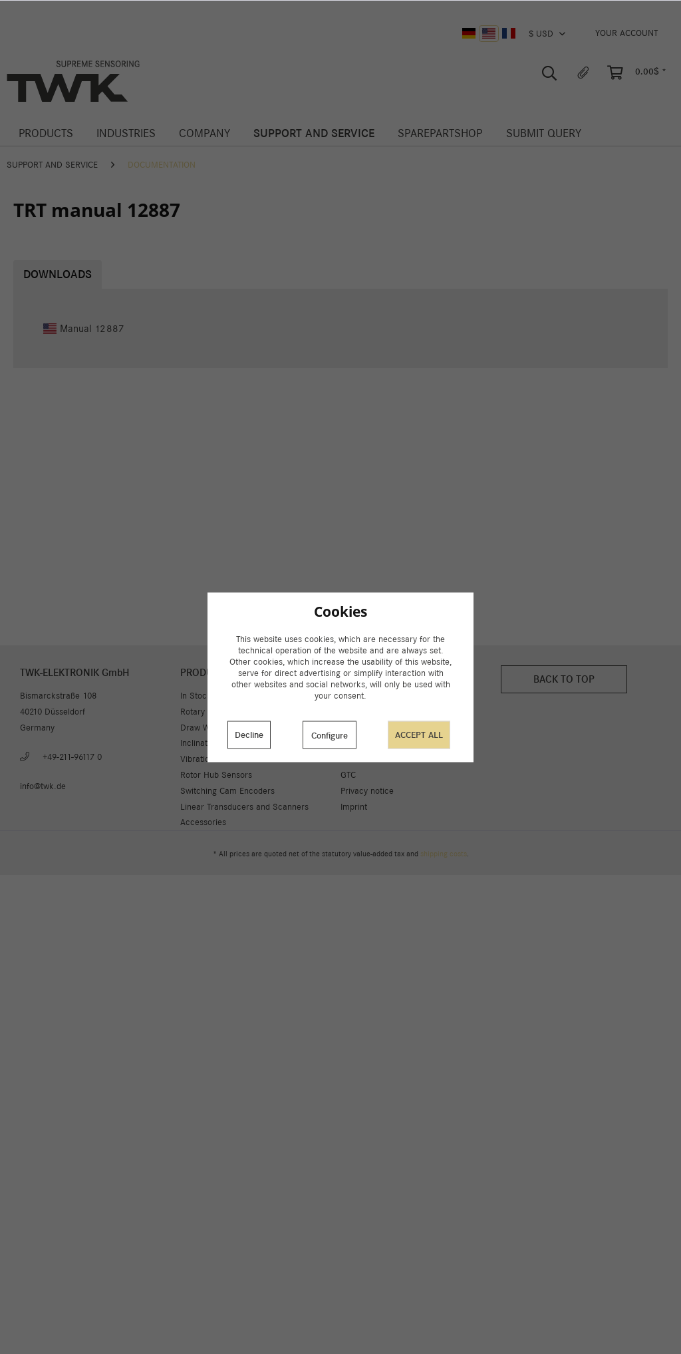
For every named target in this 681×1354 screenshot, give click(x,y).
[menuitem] (626, 33)
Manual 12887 (83, 328)
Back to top (564, 679)
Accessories (203, 822)
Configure (329, 735)
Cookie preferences (377, 711)
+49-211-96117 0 (72, 756)
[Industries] (125, 133)
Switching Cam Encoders (227, 790)
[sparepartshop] (440, 133)
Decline (249, 735)
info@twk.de (43, 786)
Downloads (57, 274)
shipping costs (443, 853)
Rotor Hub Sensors (216, 774)
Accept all (419, 735)
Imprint (353, 806)
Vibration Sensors (213, 758)
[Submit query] (543, 133)
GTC (348, 774)
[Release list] (583, 73)
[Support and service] (314, 133)
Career (353, 758)
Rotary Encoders (211, 711)
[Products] (45, 133)
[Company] (204, 133)
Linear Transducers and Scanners (244, 806)
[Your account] (626, 33)
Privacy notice (367, 790)
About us (357, 695)
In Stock (195, 695)
